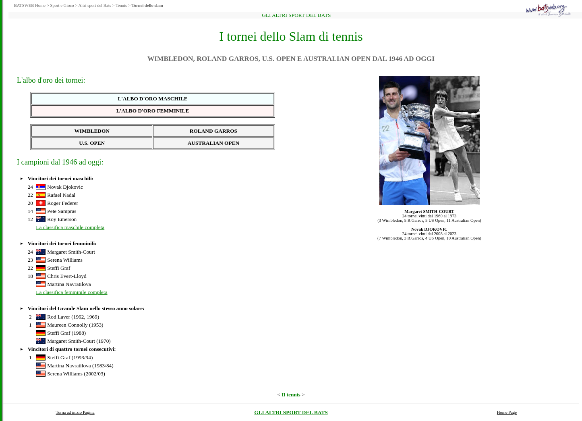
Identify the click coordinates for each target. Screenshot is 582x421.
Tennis (121, 5)
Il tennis (291, 395)
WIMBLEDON (92, 131)
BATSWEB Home (30, 5)
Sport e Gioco (62, 5)
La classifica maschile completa (70, 227)
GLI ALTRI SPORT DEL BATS (290, 412)
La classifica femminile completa (71, 292)
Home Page (507, 412)
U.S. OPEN (92, 143)
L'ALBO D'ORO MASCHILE (152, 99)
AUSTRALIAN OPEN (214, 143)
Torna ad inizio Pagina (75, 412)
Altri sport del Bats (94, 5)
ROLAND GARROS (213, 131)
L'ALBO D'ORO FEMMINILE (152, 111)
